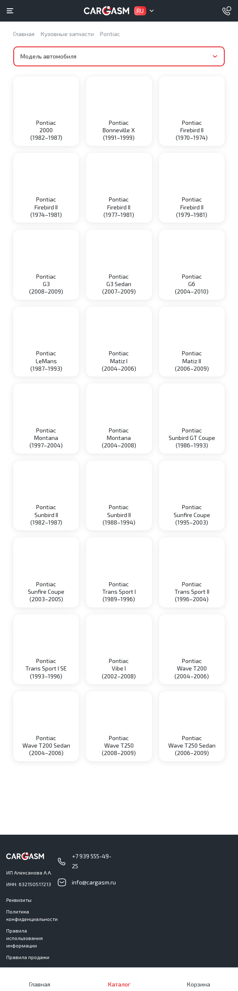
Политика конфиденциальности (32, 915)
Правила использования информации (24, 938)
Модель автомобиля (48, 56)
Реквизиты (19, 900)
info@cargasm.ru (94, 882)
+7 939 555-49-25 (91, 861)
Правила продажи (27, 957)
